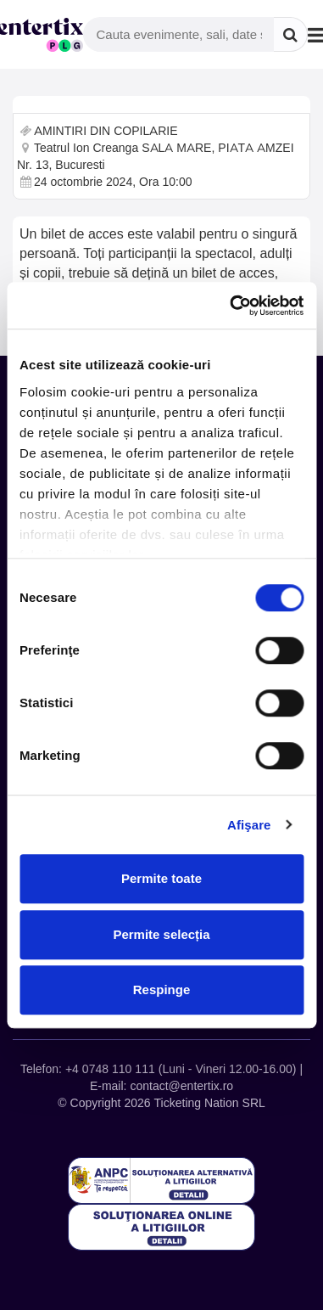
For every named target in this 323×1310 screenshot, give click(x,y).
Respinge (162, 989)
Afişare (249, 825)
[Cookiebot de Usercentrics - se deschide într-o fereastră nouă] (231, 306)
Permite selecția (161, 934)
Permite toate (161, 878)
